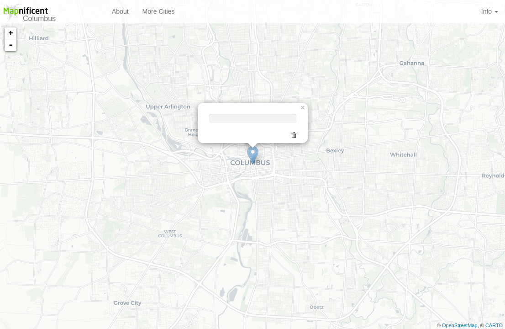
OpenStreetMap (460, 325)
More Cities (158, 11)
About (120, 11)
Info (489, 11)
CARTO (494, 325)
